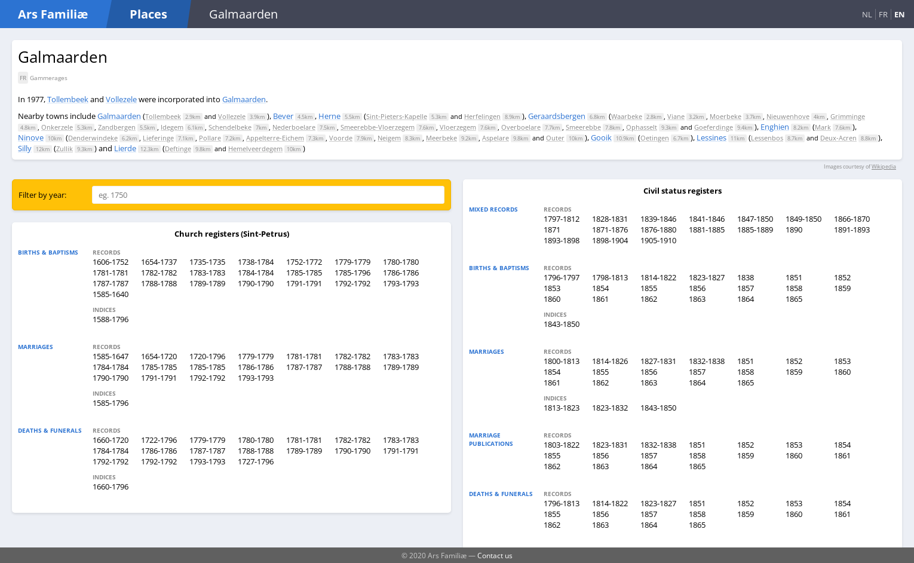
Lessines (711, 137)
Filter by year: (42, 194)
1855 (648, 288)
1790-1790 (256, 283)
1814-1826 (610, 361)
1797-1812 (561, 218)
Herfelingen (482, 116)
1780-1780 (401, 261)
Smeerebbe (583, 127)
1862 (648, 298)
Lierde (125, 148)
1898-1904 (610, 240)
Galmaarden (244, 99)
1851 (794, 277)
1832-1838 (707, 361)
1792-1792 (352, 283)
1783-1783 (207, 272)
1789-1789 (207, 283)
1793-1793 (401, 283)
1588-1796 (110, 319)
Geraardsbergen (556, 116)
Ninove (31, 137)
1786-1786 (401, 272)
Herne (329, 116)
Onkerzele (57, 127)
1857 (745, 288)
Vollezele (121, 99)
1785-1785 (304, 272)
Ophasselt (641, 127)
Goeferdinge (713, 127)
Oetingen (654, 137)
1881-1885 (707, 229)
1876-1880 (658, 229)
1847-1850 (755, 218)
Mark (823, 127)
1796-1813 (561, 503)
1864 (745, 298)
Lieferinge (158, 137)
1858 (794, 288)
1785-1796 (352, 272)
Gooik (601, 137)
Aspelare (495, 137)
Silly (25, 148)
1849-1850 (803, 218)
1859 (842, 288)
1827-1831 (658, 361)
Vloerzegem (458, 127)
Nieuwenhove (787, 116)
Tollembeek (67, 99)
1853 (552, 288)
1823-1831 (610, 444)
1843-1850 (561, 324)
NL (867, 14)
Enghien (774, 126)
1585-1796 (110, 402)
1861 (600, 298)
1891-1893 (852, 229)
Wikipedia (884, 166)
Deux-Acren (838, 137)
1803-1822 (561, 444)
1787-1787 (110, 283)
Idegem (172, 127)
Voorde (340, 137)
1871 (552, 229)
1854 (600, 288)
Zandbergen (117, 127)
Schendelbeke (229, 127)
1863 (697, 298)
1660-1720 (110, 440)
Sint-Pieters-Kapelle (396, 116)
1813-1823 (561, 407)
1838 (745, 277)
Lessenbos (767, 137)
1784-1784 (256, 272)
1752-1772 (304, 261)
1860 (552, 298)
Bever (283, 116)
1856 (697, 288)
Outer (555, 137)
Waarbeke (626, 116)
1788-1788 (159, 283)
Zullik (64, 148)
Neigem (389, 137)
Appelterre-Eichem (275, 137)
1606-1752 (110, 261)
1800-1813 (561, 361)
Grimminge (847, 116)
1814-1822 (658, 277)
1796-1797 (561, 277)
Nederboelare (293, 127)
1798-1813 (610, 277)
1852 (842, 277)
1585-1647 (110, 356)
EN (899, 14)
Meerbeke (441, 137)
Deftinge (178, 148)
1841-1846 (707, 218)
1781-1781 (110, 272)
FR (883, 14)
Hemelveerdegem (255, 148)
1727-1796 (256, 461)
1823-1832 (610, 407)
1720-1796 (207, 356)
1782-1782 (159, 272)
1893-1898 (561, 240)
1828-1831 (610, 218)
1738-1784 (256, 261)
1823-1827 (707, 277)
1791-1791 (304, 283)
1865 (794, 298)
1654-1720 (159, 356)
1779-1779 (352, 261)
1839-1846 (658, 218)
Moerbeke (725, 116)
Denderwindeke (93, 137)
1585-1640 (110, 294)
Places (148, 14)
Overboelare (521, 127)
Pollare (210, 137)
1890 (794, 229)
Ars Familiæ (53, 14)
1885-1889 (755, 229)
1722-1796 (159, 440)
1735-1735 (207, 261)
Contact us (495, 555)
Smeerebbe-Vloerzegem (378, 127)
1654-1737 (159, 261)
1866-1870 (852, 218)
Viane (676, 116)
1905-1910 (658, 240)
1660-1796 (110, 486)
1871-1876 (610, 229)
